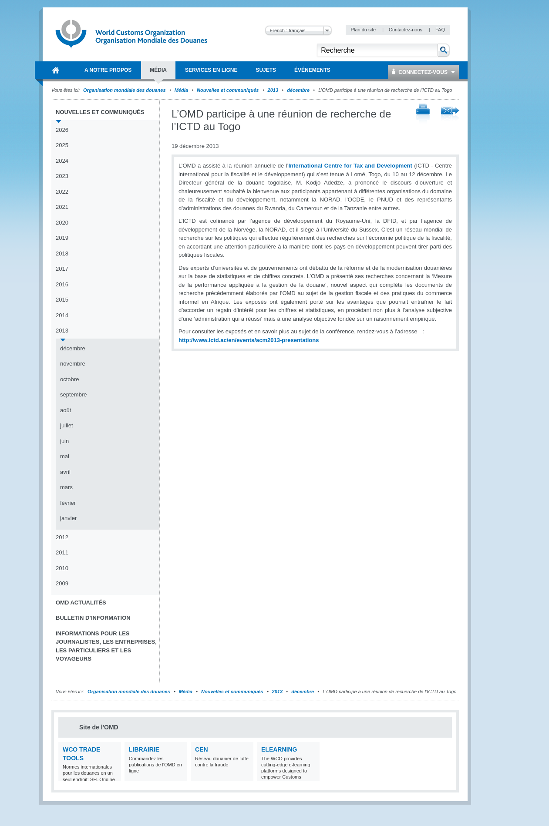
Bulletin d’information (93, 617)
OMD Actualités (81, 602)
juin (64, 441)
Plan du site (364, 29)
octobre (69, 379)
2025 (62, 145)
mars (66, 487)
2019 (62, 238)
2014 (62, 315)
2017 (62, 268)
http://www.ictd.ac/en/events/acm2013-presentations (249, 340)
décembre (298, 90)
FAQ (440, 29)
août (65, 410)
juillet (66, 425)
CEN (201, 749)
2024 (62, 161)
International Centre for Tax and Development (350, 165)
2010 (62, 568)
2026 (62, 130)
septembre (73, 394)
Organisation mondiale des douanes (124, 90)
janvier (68, 518)
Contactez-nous (406, 29)
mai (64, 456)
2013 (273, 90)
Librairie (144, 749)
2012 (62, 537)
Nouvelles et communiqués (228, 90)
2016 (62, 284)
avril (65, 472)
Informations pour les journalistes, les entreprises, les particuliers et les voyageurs (106, 646)
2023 (62, 176)
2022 (62, 191)
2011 (62, 552)
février (68, 503)
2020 (62, 222)
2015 (62, 299)
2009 (62, 583)
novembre (72, 363)
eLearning (279, 749)
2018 (62, 253)
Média (181, 90)
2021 (62, 207)
